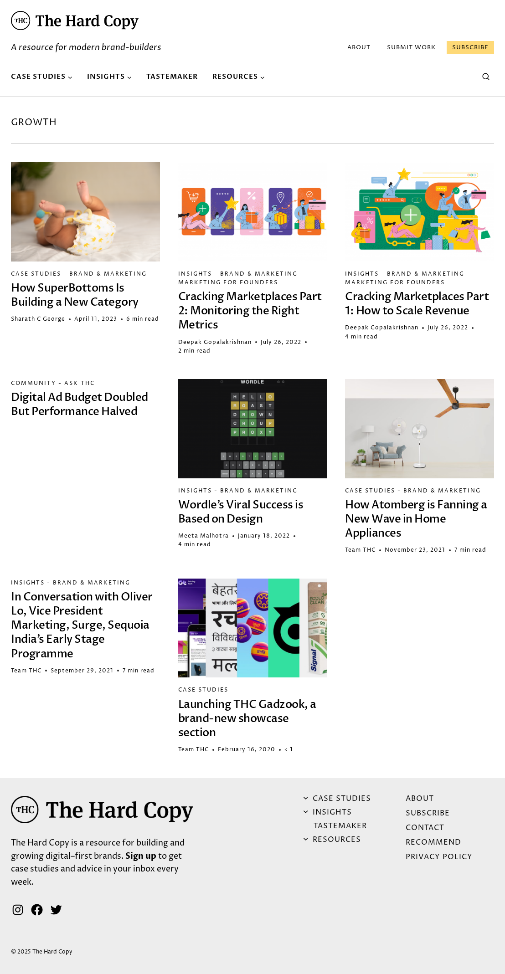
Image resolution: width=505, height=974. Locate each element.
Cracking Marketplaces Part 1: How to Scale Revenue (417, 303)
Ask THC (79, 383)
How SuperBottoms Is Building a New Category (75, 295)
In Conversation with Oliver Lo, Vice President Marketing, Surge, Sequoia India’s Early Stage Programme (82, 625)
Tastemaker (172, 76)
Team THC (360, 550)
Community (33, 383)
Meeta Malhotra (203, 536)
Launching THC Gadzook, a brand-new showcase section (247, 718)
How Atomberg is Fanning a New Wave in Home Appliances (416, 519)
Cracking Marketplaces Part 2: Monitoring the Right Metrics (250, 311)
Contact (425, 828)
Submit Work (411, 47)
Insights (195, 274)
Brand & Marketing (108, 274)
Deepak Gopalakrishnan (215, 342)
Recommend (433, 842)
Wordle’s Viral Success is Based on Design (241, 512)
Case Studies (36, 274)
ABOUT (359, 47)
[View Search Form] (486, 77)
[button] (75, 20)
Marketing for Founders (228, 283)
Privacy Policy (439, 857)
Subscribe (470, 47)
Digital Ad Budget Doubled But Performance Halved (79, 404)
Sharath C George (38, 319)
